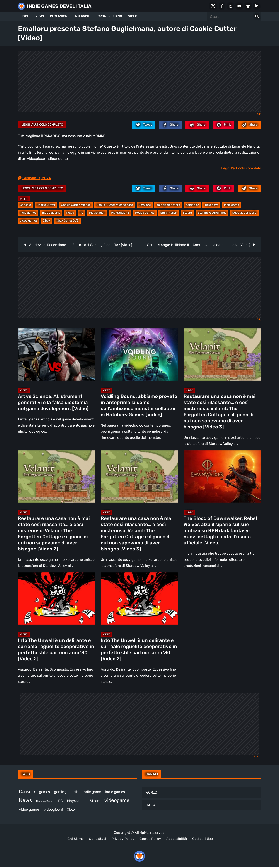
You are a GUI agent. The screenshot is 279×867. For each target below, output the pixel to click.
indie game (231, 205)
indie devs (211, 205)
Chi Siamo (75, 839)
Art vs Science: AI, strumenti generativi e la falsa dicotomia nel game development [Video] (53, 402)
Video (23, 198)
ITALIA (150, 805)
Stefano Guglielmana (211, 213)
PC (81, 213)
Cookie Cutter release (76, 205)
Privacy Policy (122, 839)
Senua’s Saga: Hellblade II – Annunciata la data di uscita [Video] (198, 245)
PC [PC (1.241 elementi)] (60, 801)
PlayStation (97, 213)
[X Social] (213, 6)
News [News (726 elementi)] (25, 800)
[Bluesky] (248, 6)
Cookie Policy (150, 839)
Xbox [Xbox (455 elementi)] (71, 809)
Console (25, 205)
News (70, 213)
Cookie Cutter (46, 205)
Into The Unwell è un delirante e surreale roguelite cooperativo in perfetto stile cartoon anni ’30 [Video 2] (56, 649)
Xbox (46, 220)
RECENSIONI (59, 16)
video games (28, 220)
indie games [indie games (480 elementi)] (115, 792)
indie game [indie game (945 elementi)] (92, 792)
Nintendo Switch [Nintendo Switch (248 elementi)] (45, 801)
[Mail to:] (249, 124)
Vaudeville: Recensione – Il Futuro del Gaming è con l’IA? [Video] (80, 245)
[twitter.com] (143, 124)
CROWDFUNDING (110, 16)
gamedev (192, 205)
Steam (187, 213)
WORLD (151, 792)
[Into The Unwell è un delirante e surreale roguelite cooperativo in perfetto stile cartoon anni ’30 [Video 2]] (56, 598)
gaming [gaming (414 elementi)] (60, 792)
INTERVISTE (83, 16)
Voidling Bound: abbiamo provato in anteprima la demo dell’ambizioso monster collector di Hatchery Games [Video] (139, 405)
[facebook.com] (170, 124)
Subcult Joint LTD (244, 213)
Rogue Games (145, 213)
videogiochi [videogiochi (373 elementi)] (53, 809)
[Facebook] (222, 6)
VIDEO (132, 16)
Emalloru (145, 205)
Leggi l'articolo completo (42, 124)
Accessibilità (176, 839)
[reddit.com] (197, 124)
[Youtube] (239, 6)
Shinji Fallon (168, 213)
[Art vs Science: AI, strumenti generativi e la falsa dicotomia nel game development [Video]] (56, 354)
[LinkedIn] (256, 6)
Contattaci (97, 839)
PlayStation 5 (120, 213)
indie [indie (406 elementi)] (75, 792)
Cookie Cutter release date (114, 205)
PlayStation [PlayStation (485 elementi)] (76, 801)
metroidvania (51, 213)
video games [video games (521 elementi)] (29, 809)
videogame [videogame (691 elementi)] (116, 800)
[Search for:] (257, 16)
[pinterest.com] (223, 124)
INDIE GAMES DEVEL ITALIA (59, 6)
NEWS (39, 16)
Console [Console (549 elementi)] (27, 791)
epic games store (168, 205)
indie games (28, 213)
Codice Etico (202, 839)
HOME (24, 16)
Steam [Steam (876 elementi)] (95, 801)
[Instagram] (230, 6)
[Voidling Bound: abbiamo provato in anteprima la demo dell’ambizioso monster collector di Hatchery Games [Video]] (139, 354)
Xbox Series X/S (67, 220)
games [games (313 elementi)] (44, 792)
